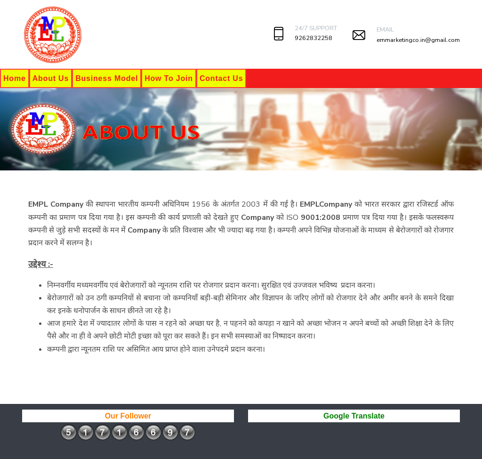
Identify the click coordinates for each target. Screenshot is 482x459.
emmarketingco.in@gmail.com (418, 40)
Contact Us (221, 78)
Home (14, 78)
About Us (50, 78)
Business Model (106, 78)
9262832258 (313, 38)
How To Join (169, 78)
